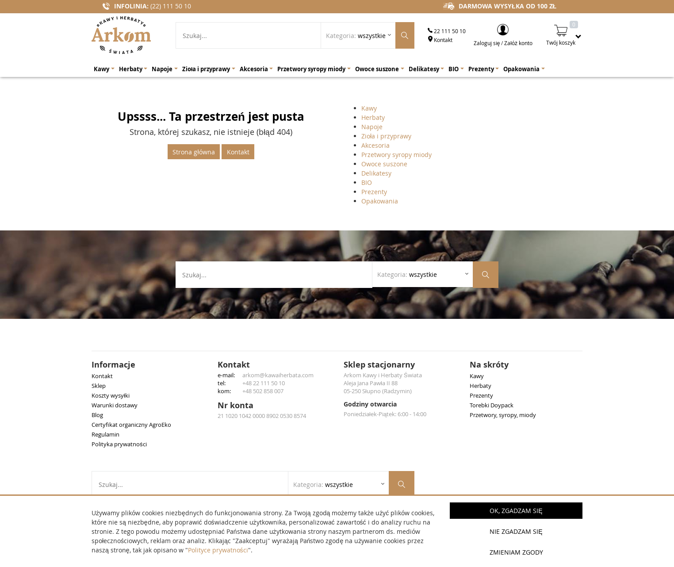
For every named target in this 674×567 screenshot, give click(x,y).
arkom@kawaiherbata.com (278, 375)
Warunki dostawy (115, 405)
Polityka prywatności (119, 444)
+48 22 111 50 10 (263, 383)
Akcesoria (375, 145)
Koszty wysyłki (111, 395)
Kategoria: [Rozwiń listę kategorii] (356, 35)
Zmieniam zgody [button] (516, 552)
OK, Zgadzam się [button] (516, 510)
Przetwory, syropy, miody (503, 415)
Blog (97, 415)
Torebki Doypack (491, 405)
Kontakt (440, 39)
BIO (366, 182)
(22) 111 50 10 (170, 6)
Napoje (372, 127)
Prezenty (374, 192)
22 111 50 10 (447, 30)
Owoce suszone (384, 164)
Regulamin (105, 434)
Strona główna (193, 152)
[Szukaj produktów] (404, 35)
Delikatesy (376, 173)
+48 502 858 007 (262, 391)
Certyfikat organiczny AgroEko (131, 425)
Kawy (369, 108)
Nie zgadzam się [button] (516, 531)
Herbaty (373, 117)
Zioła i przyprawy (386, 136)
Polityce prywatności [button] (218, 550)
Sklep (99, 386)
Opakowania (379, 201)
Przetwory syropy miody (396, 154)
